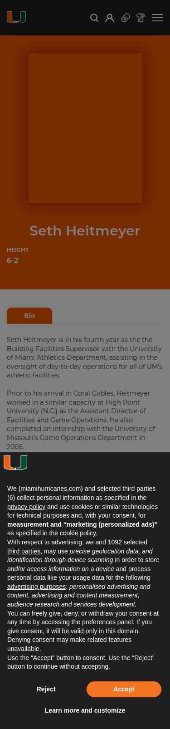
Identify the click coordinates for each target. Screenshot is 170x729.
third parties (23, 551)
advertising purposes (36, 586)
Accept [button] (124, 689)
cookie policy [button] (78, 533)
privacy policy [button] (26, 506)
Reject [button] (46, 689)
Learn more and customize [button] (85, 710)
